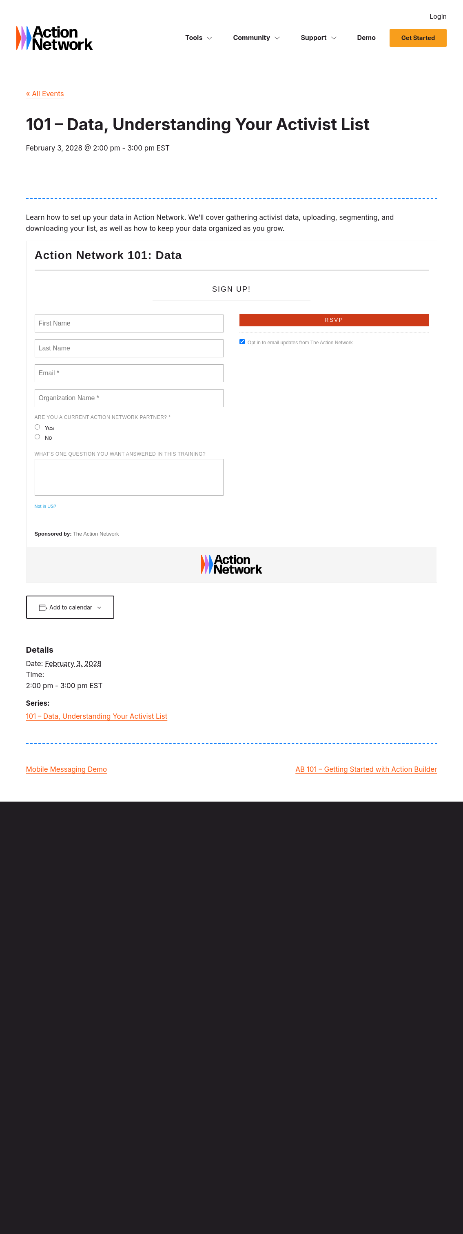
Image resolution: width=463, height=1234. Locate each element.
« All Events (45, 94)
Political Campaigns (258, 1021)
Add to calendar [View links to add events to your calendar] (70, 607)
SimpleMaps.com (133, 1005)
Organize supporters (259, 1093)
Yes (44, 427)
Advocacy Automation (336, 1010)
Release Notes (326, 1093)
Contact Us (398, 1010)
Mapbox (77, 984)
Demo (366, 38)
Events (316, 988)
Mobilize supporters (258, 1082)
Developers (398, 1082)
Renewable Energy (123, 1212)
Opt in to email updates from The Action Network (296, 342)
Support (313, 38)
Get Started (418, 39)
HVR (158, 1027)
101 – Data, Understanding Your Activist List (97, 716)
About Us (319, 1082)
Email (314, 955)
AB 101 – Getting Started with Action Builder (366, 769)
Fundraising (323, 999)
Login (438, 16)
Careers (393, 999)
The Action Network (96, 534)
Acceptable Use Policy (235, 1212)
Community (251, 38)
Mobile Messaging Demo (66, 769)
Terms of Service (76, 1212)
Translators (190, 1212)
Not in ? (45, 506)
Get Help (395, 1071)
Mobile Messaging (332, 966)
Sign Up (264, 890)
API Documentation (409, 1116)
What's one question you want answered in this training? (120, 454)
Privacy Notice (33, 1212)
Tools (193, 38)
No (43, 437)
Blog (313, 1104)
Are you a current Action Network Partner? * (103, 417)
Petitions (318, 977)
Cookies (161, 1212)
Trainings (395, 1060)
